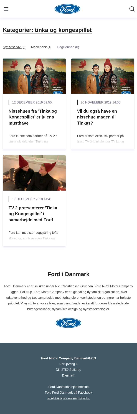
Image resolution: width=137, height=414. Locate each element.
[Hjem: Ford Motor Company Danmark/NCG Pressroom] (67, 9)
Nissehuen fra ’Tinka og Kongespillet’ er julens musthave (33, 117)
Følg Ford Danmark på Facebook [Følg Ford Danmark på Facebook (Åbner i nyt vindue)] (68, 392)
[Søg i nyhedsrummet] (132, 9)
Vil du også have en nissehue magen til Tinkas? (97, 117)
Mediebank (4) (41, 47)
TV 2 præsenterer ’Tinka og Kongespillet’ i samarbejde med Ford (33, 213)
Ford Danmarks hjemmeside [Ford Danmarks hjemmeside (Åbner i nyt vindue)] (68, 387)
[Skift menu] (6, 9)
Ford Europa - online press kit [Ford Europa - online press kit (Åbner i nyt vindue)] (68, 398)
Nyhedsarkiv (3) (14, 47)
